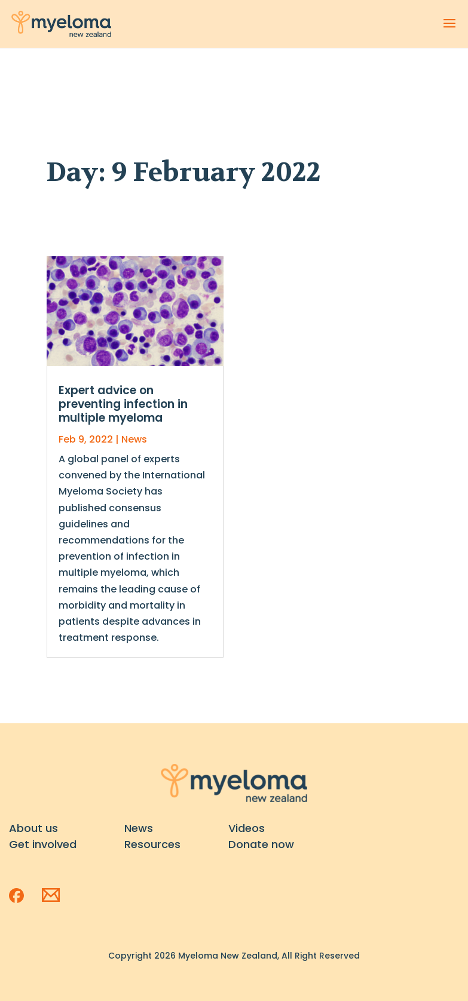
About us (33, 828)
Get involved (43, 844)
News (134, 439)
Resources (152, 844)
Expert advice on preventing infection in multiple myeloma (123, 404)
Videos (246, 828)
